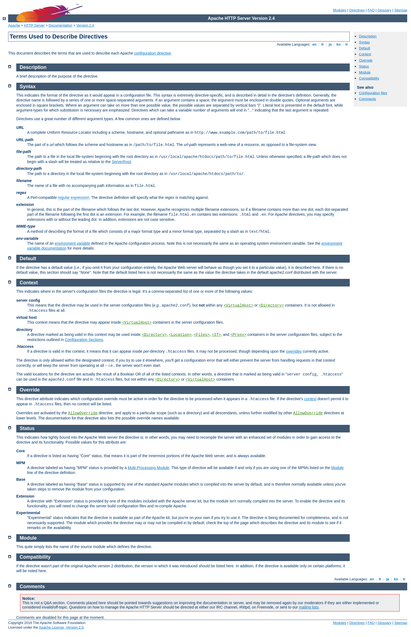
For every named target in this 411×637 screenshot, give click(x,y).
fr (322, 44)
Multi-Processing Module (148, 468)
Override (366, 60)
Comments (367, 99)
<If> (216, 335)
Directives (357, 10)
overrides (294, 351)
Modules (339, 10)
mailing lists (309, 607)
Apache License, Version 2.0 (61, 627)
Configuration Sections (84, 339)
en (314, 44)
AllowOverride (83, 413)
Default (364, 48)
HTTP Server (34, 25)
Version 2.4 (85, 25)
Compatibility (369, 78)
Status (364, 66)
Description (368, 36)
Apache (14, 25)
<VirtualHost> (238, 305)
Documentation (60, 25)
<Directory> (271, 305)
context (310, 399)
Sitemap (400, 10)
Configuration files (373, 93)
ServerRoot (121, 162)
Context (365, 54)
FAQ (371, 10)
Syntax (364, 42)
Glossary (384, 10)
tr (347, 44)
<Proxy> (238, 335)
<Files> (202, 335)
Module (365, 72)
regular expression (73, 197)
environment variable (72, 243)
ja (330, 44)
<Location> (180, 335)
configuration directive (152, 53)
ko (339, 44)
